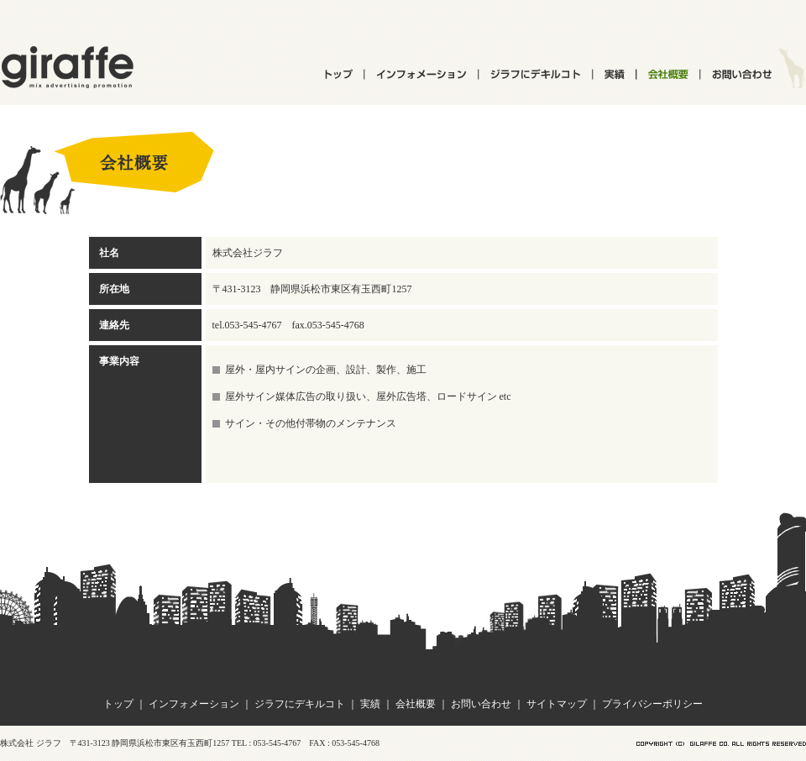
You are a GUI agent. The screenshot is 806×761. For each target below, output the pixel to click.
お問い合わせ (481, 704)
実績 (370, 704)
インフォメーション (194, 704)
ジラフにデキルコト (299, 704)
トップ (118, 704)
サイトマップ (556, 704)
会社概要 (415, 704)
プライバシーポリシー (652, 704)
